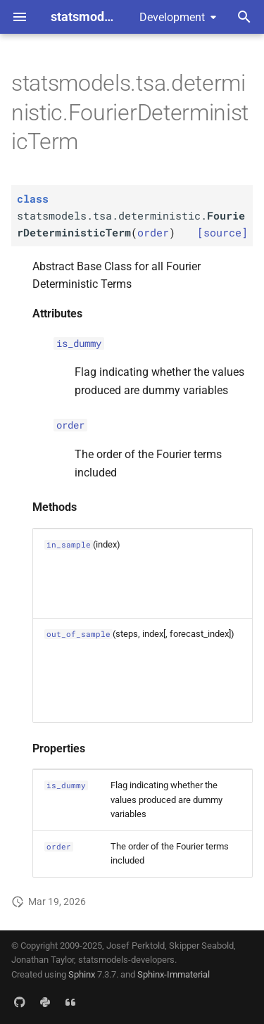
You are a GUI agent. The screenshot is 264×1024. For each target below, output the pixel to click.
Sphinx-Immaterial (173, 974)
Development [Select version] (172, 17)
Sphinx (81, 974)
